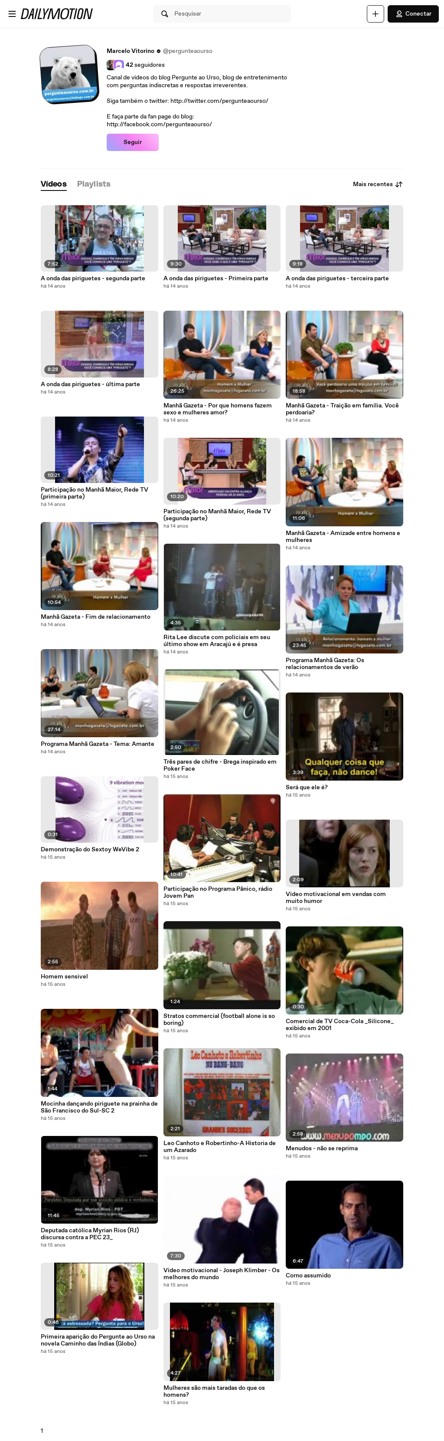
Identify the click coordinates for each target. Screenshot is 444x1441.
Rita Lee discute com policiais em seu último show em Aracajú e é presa (216, 641)
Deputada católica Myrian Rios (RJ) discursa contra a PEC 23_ (90, 1234)
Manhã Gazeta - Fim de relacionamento (95, 617)
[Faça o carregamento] (375, 14)
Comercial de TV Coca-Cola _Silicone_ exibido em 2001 (340, 1025)
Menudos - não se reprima (322, 1148)
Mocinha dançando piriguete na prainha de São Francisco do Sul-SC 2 (99, 1107)
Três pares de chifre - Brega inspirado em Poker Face (220, 765)
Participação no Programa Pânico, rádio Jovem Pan (217, 892)
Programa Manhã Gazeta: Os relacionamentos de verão (325, 664)
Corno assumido (308, 1275)
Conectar (413, 14)
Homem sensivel (64, 976)
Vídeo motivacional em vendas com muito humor (336, 898)
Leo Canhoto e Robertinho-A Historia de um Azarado (219, 1147)
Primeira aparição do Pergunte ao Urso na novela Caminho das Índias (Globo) (98, 1340)
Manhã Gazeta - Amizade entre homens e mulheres (343, 537)
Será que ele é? (307, 787)
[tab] (54, 184)
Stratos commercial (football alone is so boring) (219, 1020)
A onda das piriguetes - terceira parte (337, 278)
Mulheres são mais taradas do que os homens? (214, 1391)
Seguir (133, 142)
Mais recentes (378, 184)
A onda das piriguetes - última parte (90, 384)
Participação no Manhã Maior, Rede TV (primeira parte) (94, 493)
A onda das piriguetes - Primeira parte (215, 278)
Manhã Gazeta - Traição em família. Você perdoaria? (342, 409)
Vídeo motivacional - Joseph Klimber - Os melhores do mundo (221, 1274)
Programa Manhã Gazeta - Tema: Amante (97, 744)
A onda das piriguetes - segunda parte (93, 278)
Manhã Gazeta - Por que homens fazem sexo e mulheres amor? (217, 409)
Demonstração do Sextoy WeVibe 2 (90, 849)
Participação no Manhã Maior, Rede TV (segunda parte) (217, 515)
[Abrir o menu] (12, 14)
